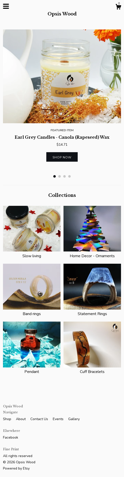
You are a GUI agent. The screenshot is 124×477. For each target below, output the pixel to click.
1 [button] (54, 176)
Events (58, 419)
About (21, 419)
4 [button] (69, 176)
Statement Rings (92, 311)
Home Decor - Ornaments (92, 252)
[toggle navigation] (6, 6)
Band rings (32, 311)
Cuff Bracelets (92, 368)
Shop (7, 419)
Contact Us (39, 419)
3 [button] (64, 176)
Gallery (74, 419)
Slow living (32, 252)
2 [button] (59, 176)
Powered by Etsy (16, 468)
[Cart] (118, 7)
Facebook (10, 437)
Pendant (32, 368)
